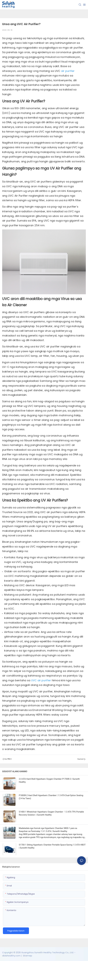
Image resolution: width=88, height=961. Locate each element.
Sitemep (27, 955)
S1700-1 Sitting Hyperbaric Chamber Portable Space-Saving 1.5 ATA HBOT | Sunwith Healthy (52, 846)
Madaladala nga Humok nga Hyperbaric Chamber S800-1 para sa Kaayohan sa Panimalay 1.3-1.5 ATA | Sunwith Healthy (48, 829)
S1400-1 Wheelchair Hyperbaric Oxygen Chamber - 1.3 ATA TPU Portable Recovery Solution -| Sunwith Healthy (51, 813)
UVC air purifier (41, 680)
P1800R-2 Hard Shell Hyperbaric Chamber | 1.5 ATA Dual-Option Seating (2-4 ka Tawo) (51, 797)
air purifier (68, 71)
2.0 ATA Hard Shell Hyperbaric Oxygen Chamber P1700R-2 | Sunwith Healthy (49, 780)
